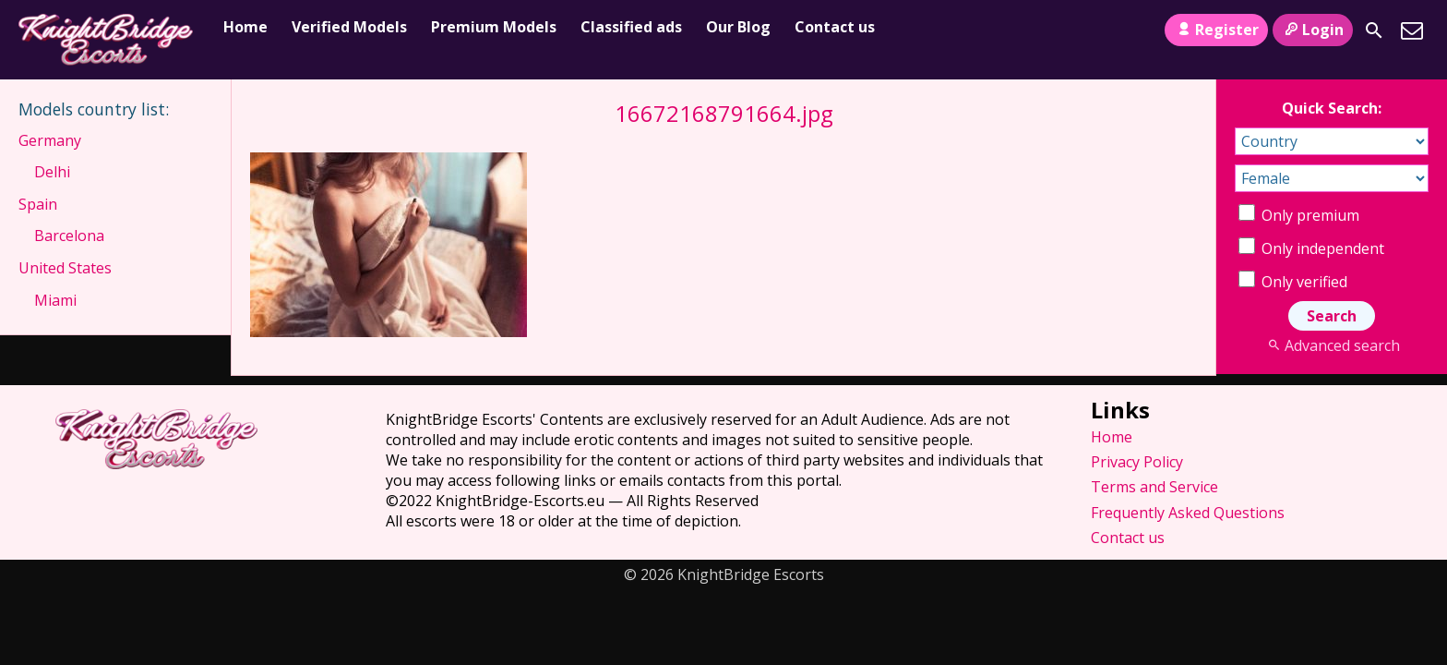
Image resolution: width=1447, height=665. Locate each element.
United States (65, 268)
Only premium (1298, 215)
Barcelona (69, 235)
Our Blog (738, 27)
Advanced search (1331, 345)
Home (245, 27)
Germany (49, 140)
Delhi (52, 172)
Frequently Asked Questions (1188, 512)
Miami (55, 300)
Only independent (1311, 248)
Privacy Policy (1137, 462)
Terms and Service (1154, 487)
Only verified (1292, 282)
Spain (37, 204)
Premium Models (493, 27)
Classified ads (631, 27)
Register (1216, 29)
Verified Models (349, 27)
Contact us (835, 27)
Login (1313, 29)
